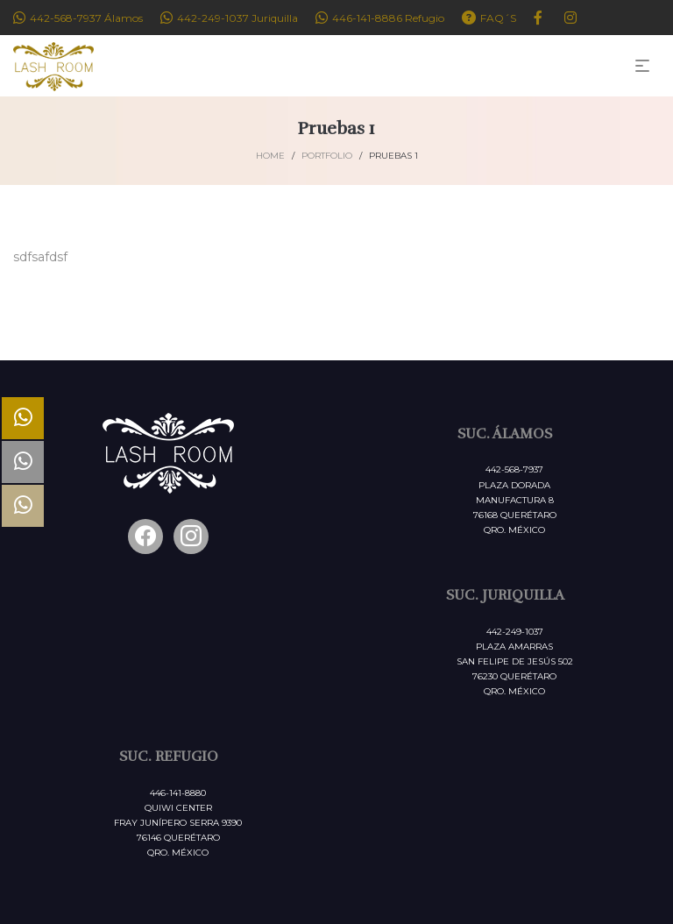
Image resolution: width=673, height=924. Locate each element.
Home (270, 155)
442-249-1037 (514, 631)
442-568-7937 (514, 469)
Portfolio (326, 155)
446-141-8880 (178, 793)
